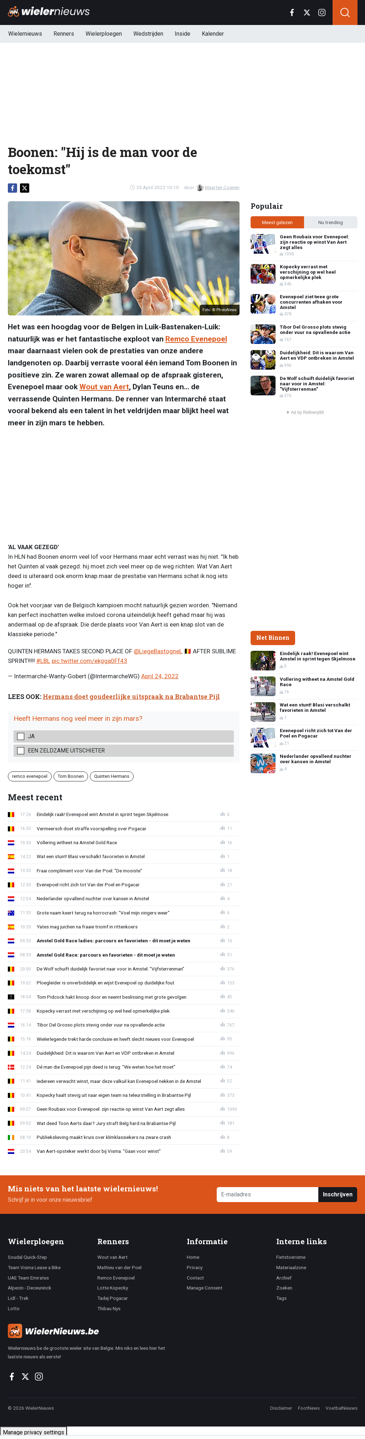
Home (193, 1257)
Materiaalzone (291, 1267)
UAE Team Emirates (28, 1278)
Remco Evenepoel (196, 339)
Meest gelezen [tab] (277, 222)
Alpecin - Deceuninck (29, 1288)
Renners (63, 33)
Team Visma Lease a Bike (34, 1267)
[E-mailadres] (268, 1194)
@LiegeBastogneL (158, 651)
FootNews (309, 1408)
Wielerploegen (104, 33)
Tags (281, 1298)
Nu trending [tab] (330, 222)
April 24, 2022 (160, 676)
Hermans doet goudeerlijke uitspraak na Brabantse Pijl (131, 697)
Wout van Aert (104, 386)
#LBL (43, 660)
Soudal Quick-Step (27, 1257)
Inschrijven (338, 1194)
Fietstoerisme (290, 1257)
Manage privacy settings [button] (33, 1432)
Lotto (14, 1308)
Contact (195, 1278)
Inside (182, 33)
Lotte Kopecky (112, 1288)
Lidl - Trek (18, 1298)
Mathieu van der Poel (119, 1267)
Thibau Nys (108, 1308)
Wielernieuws (25, 33)
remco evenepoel (29, 776)
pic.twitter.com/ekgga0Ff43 (89, 660)
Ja (31, 736)
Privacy (194, 1267)
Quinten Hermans (111, 776)
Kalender (213, 33)
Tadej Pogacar (112, 1298)
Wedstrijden (148, 33)
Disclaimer (281, 1408)
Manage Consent (204, 1288)
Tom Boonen (71, 776)
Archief (284, 1278)
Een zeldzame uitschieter (66, 750)
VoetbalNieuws (341, 1408)
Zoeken (284, 1288)
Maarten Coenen (218, 187)
